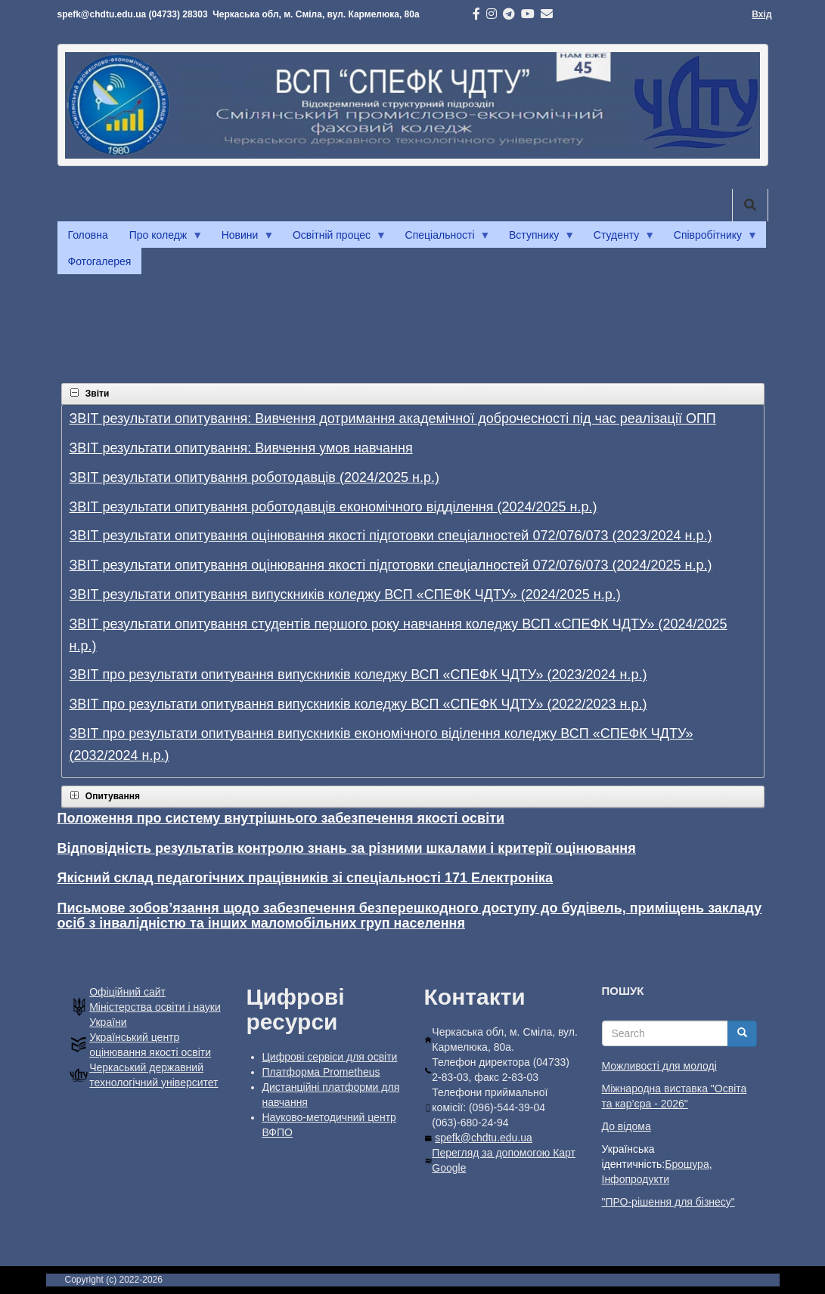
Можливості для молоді (659, 1066)
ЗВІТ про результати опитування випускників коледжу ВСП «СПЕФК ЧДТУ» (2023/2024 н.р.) (358, 674)
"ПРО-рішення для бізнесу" (668, 1202)
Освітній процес (334, 239)
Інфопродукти (635, 1179)
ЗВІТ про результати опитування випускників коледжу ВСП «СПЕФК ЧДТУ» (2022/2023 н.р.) (358, 704)
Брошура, (688, 1164)
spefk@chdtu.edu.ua (483, 1138)
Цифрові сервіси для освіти (330, 1057)
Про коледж (161, 239)
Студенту (619, 239)
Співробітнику (710, 239)
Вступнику (536, 239)
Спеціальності (443, 239)
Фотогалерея (100, 261)
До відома (626, 1126)
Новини (242, 239)
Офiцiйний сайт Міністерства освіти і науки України (155, 1007)
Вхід (761, 14)
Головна (88, 235)
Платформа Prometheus (321, 1072)
